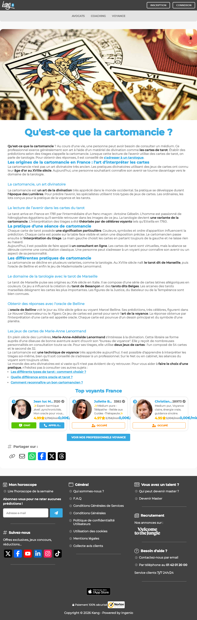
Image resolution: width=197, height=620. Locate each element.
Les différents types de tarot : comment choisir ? (48, 372)
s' (105, 157)
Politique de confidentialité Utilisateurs (94, 522)
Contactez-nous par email (158, 557)
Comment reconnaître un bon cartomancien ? (47, 382)
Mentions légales (86, 538)
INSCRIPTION (158, 5)
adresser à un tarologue (125, 157)
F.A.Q (77, 498)
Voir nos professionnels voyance (98, 437)
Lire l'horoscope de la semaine (30, 491)
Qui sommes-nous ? (88, 491)
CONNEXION (183, 5)
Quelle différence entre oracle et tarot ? (42, 377)
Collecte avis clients (88, 546)
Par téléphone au (163, 565)
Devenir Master (150, 498)
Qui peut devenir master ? (159, 491)
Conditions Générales (89, 513)
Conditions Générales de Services (98, 506)
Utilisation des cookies (90, 531)
